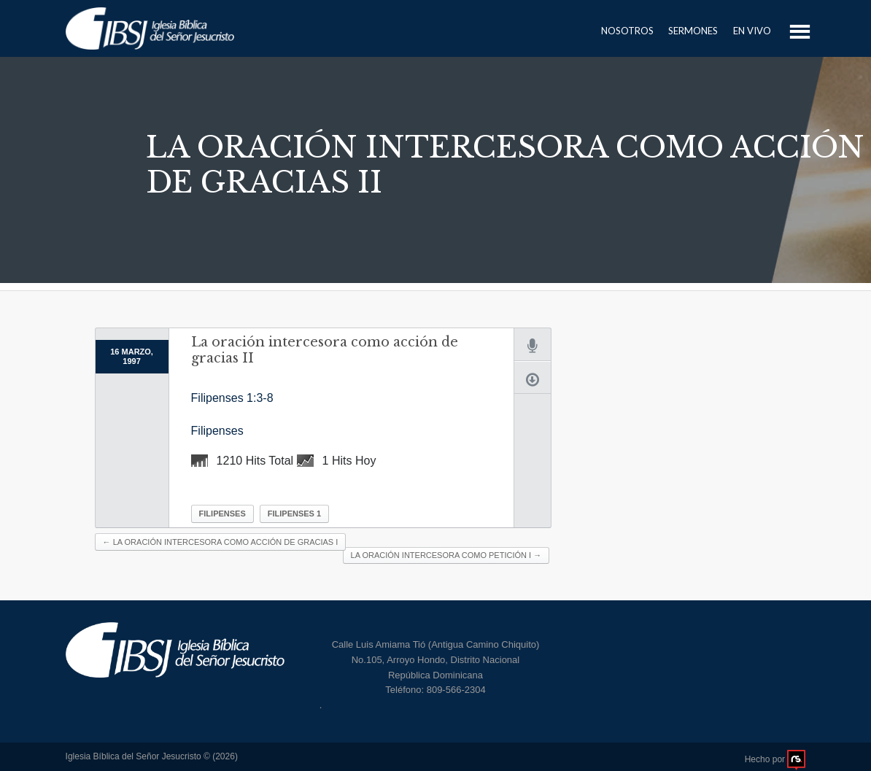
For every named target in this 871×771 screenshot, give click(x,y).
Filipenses (217, 431)
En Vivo (752, 30)
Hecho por (775, 759)
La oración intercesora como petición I (446, 555)
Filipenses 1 (294, 513)
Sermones (693, 30)
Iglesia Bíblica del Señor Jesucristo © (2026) (152, 756)
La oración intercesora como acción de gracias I (220, 542)
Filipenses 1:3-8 (232, 398)
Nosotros (627, 30)
